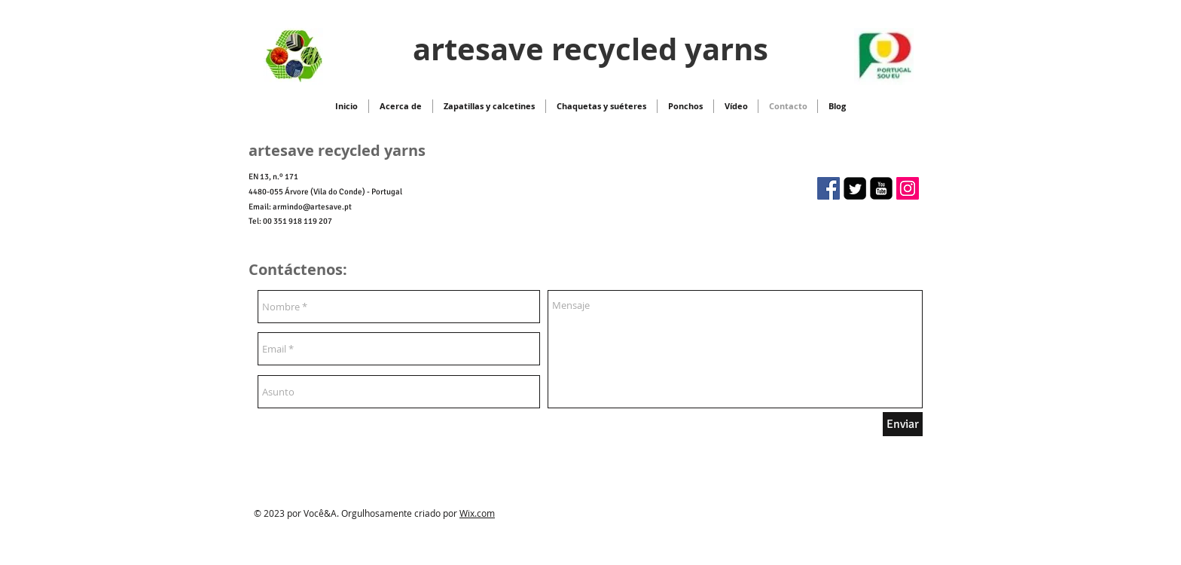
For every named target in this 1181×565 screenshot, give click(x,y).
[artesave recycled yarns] (828, 188)
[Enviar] (903, 424)
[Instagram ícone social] (907, 188)
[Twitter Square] (855, 188)
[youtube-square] (881, 188)
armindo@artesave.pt (312, 207)
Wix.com (477, 513)
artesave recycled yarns (590, 49)
